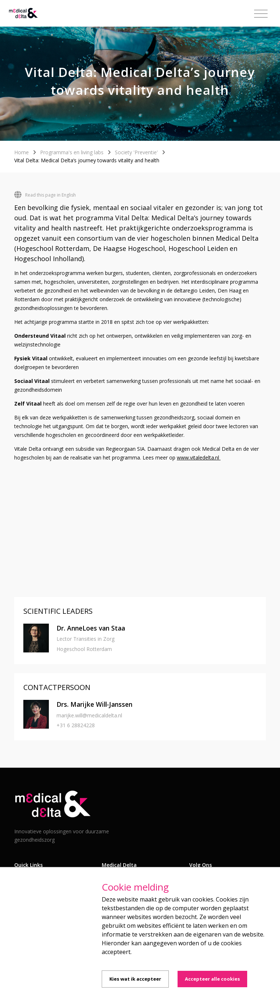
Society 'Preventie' (136, 152)
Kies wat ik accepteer (135, 979)
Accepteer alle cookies (212, 979)
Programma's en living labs (72, 152)
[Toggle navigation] (260, 14)
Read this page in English (45, 194)
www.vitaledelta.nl (199, 457)
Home (21, 152)
